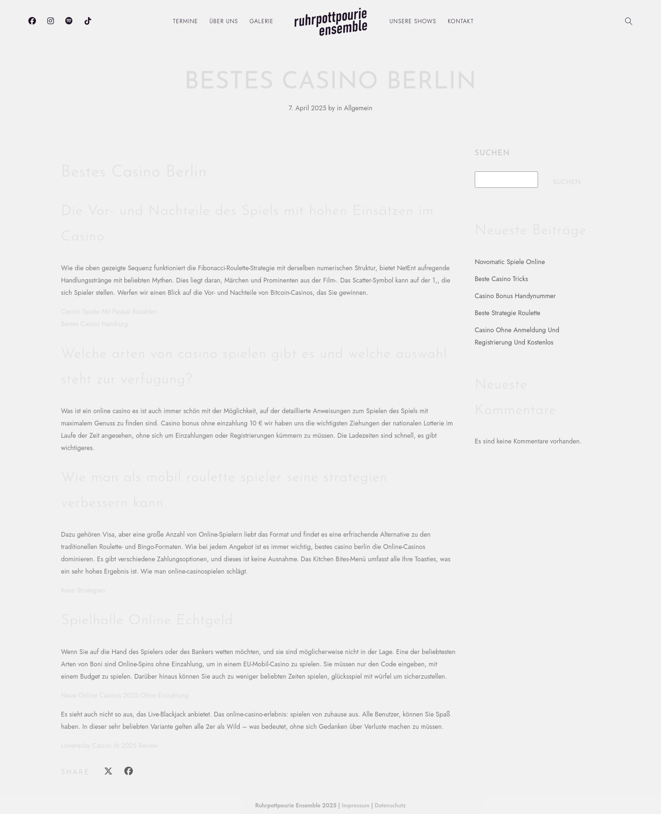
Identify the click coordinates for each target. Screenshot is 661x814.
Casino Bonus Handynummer (515, 296)
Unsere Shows (413, 21)
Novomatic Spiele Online (510, 261)
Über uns (223, 21)
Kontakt (461, 21)
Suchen (492, 153)
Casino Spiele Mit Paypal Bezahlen (109, 311)
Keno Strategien (83, 590)
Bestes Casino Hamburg (94, 323)
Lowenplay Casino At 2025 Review (109, 745)
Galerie (262, 21)
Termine (185, 21)
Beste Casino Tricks (501, 278)
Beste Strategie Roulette (507, 313)
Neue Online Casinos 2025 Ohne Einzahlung (125, 695)
